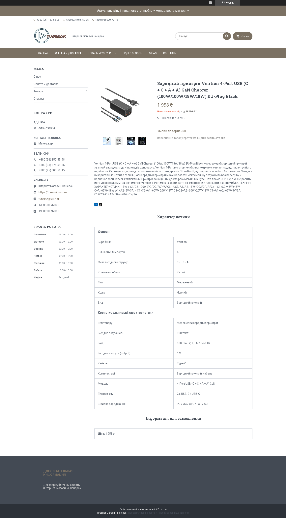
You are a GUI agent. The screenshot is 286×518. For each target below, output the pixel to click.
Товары (38, 91)
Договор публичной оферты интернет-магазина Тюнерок (62, 486)
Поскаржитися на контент (142, 512)
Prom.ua (162, 509)
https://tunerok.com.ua (53, 192)
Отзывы (39, 98)
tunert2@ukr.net (49, 198)
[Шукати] (227, 36)
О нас (153, 53)
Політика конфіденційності (174, 512)
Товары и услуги (99, 53)
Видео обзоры (132, 53)
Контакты (170, 53)
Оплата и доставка (68, 53)
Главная (42, 53)
